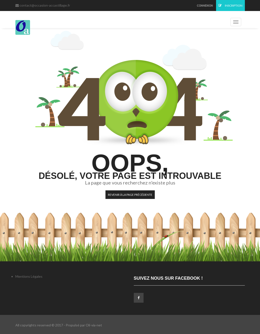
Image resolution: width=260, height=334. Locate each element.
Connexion (205, 5)
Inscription (230, 5)
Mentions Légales (28, 276)
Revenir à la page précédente (130, 194)
